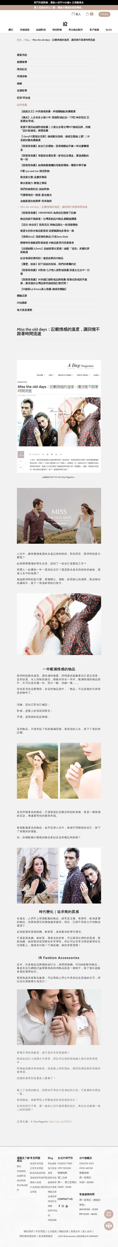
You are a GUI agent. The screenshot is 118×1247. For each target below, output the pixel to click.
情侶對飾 (57, 29)
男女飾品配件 (76, 29)
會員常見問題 (36, 1163)
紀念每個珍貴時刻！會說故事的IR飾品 (41, 258)
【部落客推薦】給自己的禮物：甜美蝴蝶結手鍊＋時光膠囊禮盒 (54, 148)
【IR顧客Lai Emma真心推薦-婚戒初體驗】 (43, 289)
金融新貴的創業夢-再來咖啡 (36, 201)
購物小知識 (35, 1182)
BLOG (109, 29)
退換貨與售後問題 (39, 1177)
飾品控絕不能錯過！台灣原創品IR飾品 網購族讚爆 (48, 218)
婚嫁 (19, 83)
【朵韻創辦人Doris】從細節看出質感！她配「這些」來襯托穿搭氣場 (54, 250)
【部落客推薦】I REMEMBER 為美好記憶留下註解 (48, 212)
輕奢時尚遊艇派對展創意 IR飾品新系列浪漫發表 (47, 242)
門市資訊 (104, 14)
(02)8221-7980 (65, 1163)
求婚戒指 (24, 29)
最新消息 (22, 54)
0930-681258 (86, 1168)
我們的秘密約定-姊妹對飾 (34, 189)
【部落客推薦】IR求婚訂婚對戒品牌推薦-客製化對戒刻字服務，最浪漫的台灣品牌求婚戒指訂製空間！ (53, 281)
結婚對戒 (41, 29)
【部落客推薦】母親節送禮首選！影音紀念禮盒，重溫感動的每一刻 (54, 157)
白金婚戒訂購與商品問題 (39, 1189)
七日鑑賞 (52, 1231)
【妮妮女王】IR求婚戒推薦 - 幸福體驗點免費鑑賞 (48, 111)
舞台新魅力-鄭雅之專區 (33, 183)
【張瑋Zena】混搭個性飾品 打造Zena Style (44, 236)
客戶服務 (94, 29)
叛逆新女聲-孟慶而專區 (33, 177)
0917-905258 (64, 1168)
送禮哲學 (22, 90)
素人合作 (87, 1231)
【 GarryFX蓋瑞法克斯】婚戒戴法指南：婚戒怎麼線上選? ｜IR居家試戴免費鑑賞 (55, 138)
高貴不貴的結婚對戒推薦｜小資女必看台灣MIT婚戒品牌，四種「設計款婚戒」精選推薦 (55, 129)
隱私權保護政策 (28, 1236)
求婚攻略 (22, 76)
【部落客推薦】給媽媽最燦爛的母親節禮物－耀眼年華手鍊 (53, 165)
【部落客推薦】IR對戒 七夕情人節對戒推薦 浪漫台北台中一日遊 (55, 272)
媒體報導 (22, 62)
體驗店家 (22, 295)
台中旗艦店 (85, 1158)
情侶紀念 (22, 69)
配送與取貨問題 (37, 1173)
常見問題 (40, 1231)
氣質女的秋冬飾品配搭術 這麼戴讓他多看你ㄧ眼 (47, 230)
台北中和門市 (65, 1158)
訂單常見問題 (36, 1168)
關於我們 (28, 1231)
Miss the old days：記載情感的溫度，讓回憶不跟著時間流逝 (53, 206)
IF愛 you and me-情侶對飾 (35, 171)
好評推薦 (22, 104)
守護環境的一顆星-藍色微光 (36, 195)
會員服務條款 (46, 1236)
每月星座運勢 (24, 310)
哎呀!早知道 (23, 97)
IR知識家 (22, 302)
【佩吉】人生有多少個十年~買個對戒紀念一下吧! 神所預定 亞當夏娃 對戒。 (54, 119)
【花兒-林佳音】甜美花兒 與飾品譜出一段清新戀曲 (49, 224)
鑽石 (10, 29)
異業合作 (75, 1231)
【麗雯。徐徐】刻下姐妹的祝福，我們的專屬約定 (48, 264)
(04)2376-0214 (86, 1163)
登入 (76, 14)
